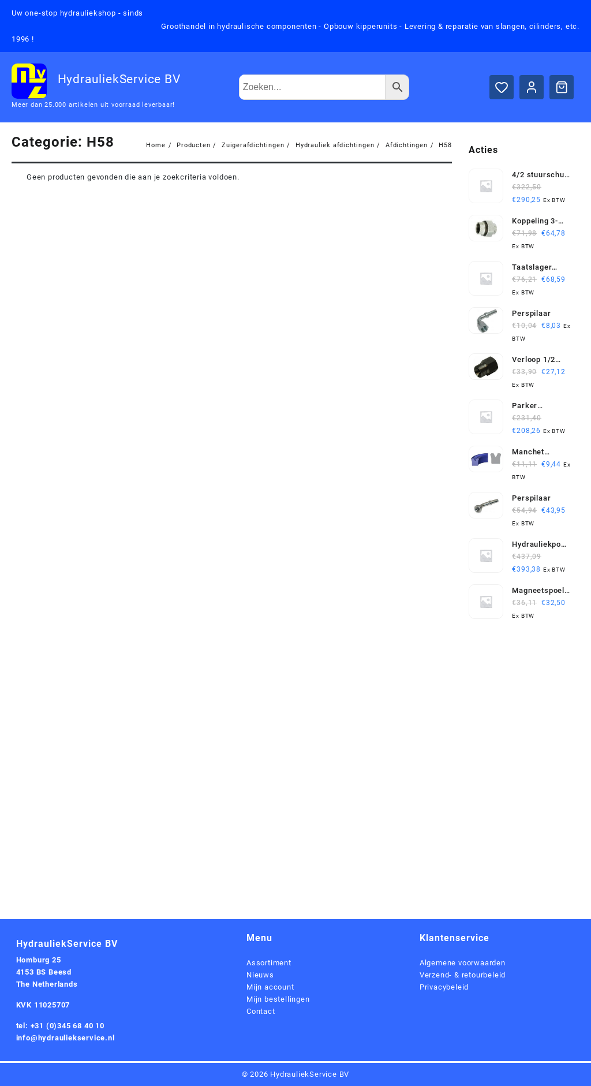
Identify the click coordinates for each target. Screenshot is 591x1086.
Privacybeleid (444, 987)
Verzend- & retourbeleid (463, 975)
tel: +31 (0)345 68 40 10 (60, 1025)
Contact (260, 1011)
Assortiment (268, 962)
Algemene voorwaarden (463, 962)
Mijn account (270, 987)
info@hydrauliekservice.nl (65, 1037)
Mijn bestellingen (278, 999)
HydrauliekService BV (119, 79)
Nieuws (260, 975)
